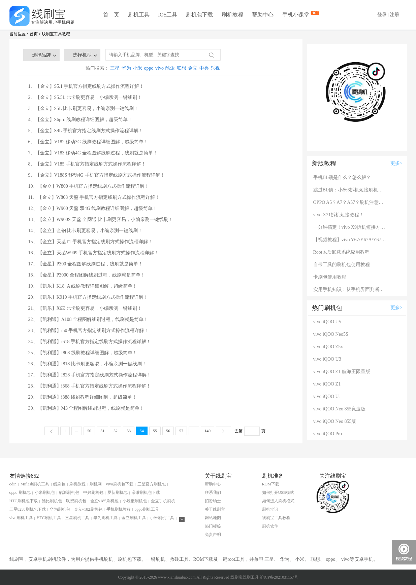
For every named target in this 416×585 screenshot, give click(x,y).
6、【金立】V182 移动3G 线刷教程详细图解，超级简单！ (88, 141)
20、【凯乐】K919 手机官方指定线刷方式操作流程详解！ (88, 297)
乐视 (215, 68)
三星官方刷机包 (151, 484)
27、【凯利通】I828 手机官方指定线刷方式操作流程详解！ (89, 374)
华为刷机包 (60, 509)
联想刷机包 (76, 501)
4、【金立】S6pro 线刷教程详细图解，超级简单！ (80, 119)
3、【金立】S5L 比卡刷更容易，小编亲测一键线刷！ (83, 108)
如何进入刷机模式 (278, 501)
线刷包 (59, 484)
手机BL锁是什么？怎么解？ (342, 177)
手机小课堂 (296, 14)
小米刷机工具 (162, 517)
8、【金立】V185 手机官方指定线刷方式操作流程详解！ (87, 164)
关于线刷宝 (215, 509)
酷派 (170, 68)
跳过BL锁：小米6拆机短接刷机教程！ (350, 189)
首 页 (111, 14)
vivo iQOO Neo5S (330, 334)
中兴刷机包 (93, 492)
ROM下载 (270, 484)
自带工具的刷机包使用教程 (341, 264)
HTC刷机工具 (49, 517)
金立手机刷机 (163, 501)
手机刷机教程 (118, 509)
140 (207, 431)
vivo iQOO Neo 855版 (334, 421)
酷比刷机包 (52, 501)
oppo (149, 68)
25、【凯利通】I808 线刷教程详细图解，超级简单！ (82, 352)
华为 (126, 68)
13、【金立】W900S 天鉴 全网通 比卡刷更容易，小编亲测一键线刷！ (100, 219)
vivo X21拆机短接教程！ (338, 214)
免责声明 (213, 534)
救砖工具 (179, 559)
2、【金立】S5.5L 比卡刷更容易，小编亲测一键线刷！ (85, 97)
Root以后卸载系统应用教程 (341, 252)
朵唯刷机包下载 (146, 492)
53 (129, 431)
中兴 (204, 68)
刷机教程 (232, 14)
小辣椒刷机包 (135, 501)
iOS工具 (168, 14)
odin (13, 484)
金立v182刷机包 (88, 509)
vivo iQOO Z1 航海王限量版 (341, 371)
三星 (115, 68)
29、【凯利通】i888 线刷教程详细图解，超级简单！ (82, 397)
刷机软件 (270, 526)
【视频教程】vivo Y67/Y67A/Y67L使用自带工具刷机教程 (350, 239)
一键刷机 (155, 559)
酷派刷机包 (69, 492)
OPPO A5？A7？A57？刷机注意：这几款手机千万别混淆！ (350, 202)
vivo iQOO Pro (327, 433)
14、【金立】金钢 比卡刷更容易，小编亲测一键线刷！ (85, 230)
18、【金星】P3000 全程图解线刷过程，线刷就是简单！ (86, 275)
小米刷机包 (45, 492)
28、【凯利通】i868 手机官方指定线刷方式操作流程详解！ (89, 386)
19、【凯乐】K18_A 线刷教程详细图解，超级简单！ (82, 286)
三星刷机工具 (77, 517)
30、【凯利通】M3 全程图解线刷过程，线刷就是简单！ (86, 408)
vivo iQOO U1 (327, 396)
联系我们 (213, 492)
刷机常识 (270, 509)
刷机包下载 (199, 14)
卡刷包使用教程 (329, 277)
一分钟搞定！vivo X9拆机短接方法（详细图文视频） (350, 227)
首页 (34, 34)
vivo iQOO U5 (327, 321)
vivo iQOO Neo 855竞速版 (339, 408)
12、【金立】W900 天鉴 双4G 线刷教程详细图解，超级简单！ (93, 208)
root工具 (236, 559)
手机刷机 (103, 559)
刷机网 (96, 484)
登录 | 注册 (388, 14)
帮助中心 (263, 14)
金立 (192, 68)
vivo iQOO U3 (327, 359)
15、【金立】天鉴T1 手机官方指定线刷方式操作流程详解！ (90, 241)
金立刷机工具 (134, 517)
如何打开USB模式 (278, 492)
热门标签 (213, 526)
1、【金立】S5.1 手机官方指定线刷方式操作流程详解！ (86, 86)
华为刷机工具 (105, 517)
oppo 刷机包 (20, 492)
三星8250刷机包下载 (27, 509)
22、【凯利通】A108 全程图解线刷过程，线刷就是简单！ (88, 319)
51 (102, 431)
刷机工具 (139, 14)
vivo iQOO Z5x (328, 346)
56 (168, 431)
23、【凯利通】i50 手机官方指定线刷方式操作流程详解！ (88, 330)
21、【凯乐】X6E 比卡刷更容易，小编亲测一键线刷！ (85, 308)
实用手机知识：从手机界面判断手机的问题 (350, 289)
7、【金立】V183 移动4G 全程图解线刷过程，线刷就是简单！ (93, 152)
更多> (396, 163)
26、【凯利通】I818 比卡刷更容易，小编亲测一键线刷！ (87, 363)
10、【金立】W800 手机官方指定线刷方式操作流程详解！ (89, 186)
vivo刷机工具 (21, 517)
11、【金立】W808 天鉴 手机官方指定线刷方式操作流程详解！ (94, 197)
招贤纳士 (213, 501)
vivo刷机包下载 (119, 484)
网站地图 (213, 517)
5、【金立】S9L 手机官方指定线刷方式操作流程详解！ (85, 130)
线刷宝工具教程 (56, 34)
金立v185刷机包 (104, 501)
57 (181, 431)
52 (116, 431)
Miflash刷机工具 (35, 484)
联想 (181, 68)
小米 (137, 68)
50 (89, 431)
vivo (159, 68)
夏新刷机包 (117, 492)
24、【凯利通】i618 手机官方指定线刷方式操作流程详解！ (89, 341)
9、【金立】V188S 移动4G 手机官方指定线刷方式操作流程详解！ (96, 175)
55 (155, 431)
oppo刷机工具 (147, 509)
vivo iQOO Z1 (327, 384)
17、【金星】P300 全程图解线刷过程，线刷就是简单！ (85, 263)
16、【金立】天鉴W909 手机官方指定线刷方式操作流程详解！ (93, 252)
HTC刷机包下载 (23, 501)
